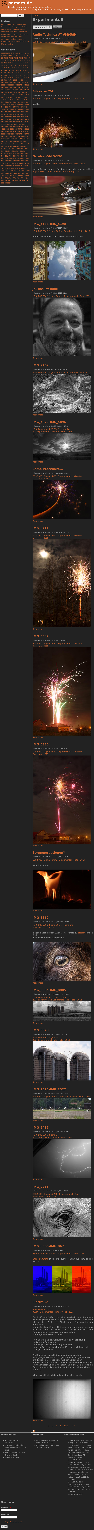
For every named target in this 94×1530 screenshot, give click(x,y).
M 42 (25, 68)
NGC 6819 (5, 156)
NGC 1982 (25, 90)
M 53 (9, 73)
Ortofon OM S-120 (47, 156)
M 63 (25, 73)
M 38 (13, 68)
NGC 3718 (9, 109)
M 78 (25, 75)
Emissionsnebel (20, 24)
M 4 (21, 68)
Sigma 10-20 (50, 99)
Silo (67, 1000)
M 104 (26, 58)
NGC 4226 (13, 112)
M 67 (9, 75)
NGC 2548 (21, 102)
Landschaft (58, 1000)
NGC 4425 (13, 117)
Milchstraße (14, 32)
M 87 (13, 78)
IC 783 (21, 55)
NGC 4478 (13, 122)
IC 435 (3, 55)
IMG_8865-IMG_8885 (49, 990)
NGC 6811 (25, 153)
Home (35, 15)
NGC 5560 (21, 136)
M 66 (5, 75)
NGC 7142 (21, 166)
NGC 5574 (17, 139)
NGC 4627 (24, 124)
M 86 (9, 78)
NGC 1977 (17, 90)
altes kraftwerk (40, 1259)
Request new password (13, 1522)
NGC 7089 (25, 163)
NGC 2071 (17, 95)
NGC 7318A (17, 168)
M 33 (21, 65)
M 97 (9, 80)
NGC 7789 (13, 178)
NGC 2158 (25, 95)
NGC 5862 (9, 144)
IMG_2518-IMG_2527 (49, 1089)
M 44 (5, 70)
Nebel (25, 32)
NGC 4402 (5, 117)
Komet (9, 29)
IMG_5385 (41, 744)
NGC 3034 (9, 104)
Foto (77, 42)
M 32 (16, 65)
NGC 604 (19, 146)
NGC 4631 (5, 127)
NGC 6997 (13, 161)
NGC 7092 (5, 166)
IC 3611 (21, 53)
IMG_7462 (41, 365)
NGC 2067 (9, 95)
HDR (35, 231)
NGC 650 (24, 149)
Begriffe (81, 9)
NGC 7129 (13, 166)
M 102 (16, 58)
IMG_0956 (41, 1187)
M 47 (13, 70)
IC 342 (9, 53)
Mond (21, 32)
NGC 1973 (21, 87)
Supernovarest (16, 42)
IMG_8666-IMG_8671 (49, 1246)
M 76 (21, 75)
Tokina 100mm (51, 42)
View (58, 27)
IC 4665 (9, 55)
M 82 (5, 78)
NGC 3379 (17, 104)
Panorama (43, 429)
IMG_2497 (41, 1127)
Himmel (55, 432)
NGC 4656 (13, 127)
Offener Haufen (6, 34)
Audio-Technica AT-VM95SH (55, 34)
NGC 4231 (21, 112)
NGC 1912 (25, 85)
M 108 (12, 60)
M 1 (25, 55)
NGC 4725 (9, 129)
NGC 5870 (5, 146)
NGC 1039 (23, 80)
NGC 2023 (5, 92)
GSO (35, 1309)
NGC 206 (20, 92)
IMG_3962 (41, 917)
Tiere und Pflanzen (68, 1097)
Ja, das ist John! (46, 289)
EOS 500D (37, 99)
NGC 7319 (10, 171)
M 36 (5, 68)
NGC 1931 (5, 87)
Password (5, 1515)
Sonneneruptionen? (49, 852)
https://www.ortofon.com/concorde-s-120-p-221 (56, 171)
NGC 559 (12, 141)
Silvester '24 (43, 91)
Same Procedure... (48, 469)
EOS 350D (54, 997)
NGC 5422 (9, 134)
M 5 (21, 70)
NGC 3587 (21, 107)
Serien (13, 39)
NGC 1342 (5, 82)
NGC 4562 (21, 122)
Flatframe (41, 1302)
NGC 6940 (25, 158)
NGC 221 (20, 97)
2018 (82, 164)
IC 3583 (15, 53)
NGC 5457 (17, 134)
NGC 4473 (25, 119)
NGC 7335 (5, 173)
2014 (82, 860)
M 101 (11, 58)
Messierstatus (69, 9)
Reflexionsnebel (16, 37)
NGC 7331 (26, 171)
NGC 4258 (17, 114)
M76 (17, 80)
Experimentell (66, 42)
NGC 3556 (13, 107)
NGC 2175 (13, 97)
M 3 (9, 65)
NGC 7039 (9, 163)
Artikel (64, 1312)
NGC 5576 (25, 139)
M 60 (21, 73)
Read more (38, 84)
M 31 (12, 65)
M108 (14, 80)
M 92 (21, 78)
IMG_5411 (41, 528)
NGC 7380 (9, 176)
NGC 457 (8, 124)
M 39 (17, 68)
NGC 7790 (21, 178)
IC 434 (27, 53)
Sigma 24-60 (50, 476)
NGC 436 (24, 114)
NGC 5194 (13, 131)
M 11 (21, 60)
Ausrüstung (55, 9)
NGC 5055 (5, 131)
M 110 (26, 60)
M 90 (17, 78)
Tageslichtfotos (41, 9)
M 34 (25, 65)
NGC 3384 (25, 104)
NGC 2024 (13, 92)
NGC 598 (12, 146)
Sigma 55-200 (50, 1097)
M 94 (25, 78)
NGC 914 (8, 183)
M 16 (13, 63)
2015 (88, 296)
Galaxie (26, 27)
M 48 (17, 70)
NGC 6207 (9, 149)
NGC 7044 (17, 163)
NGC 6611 (12, 151)
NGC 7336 (13, 173)
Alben (89, 9)
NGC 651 (4, 151)
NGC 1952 (13, 87)
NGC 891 (15, 180)
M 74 (17, 75)
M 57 (13, 73)
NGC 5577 (5, 141)
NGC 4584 (16, 124)
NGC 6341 (17, 149)
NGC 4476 (5, 122)
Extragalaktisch (17, 27)
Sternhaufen (5, 42)
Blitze (12, 24)
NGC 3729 (17, 109)
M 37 (9, 68)
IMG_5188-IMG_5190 (49, 224)
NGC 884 (8, 180)
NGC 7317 (9, 168)
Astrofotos (28, 9)
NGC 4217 (5, 112)
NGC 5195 (21, 131)
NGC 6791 (17, 153)
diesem (81, 933)
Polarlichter (5, 37)
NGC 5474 (5, 136)
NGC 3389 (5, 107)
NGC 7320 (18, 171)
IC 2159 (4, 53)
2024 (81, 99)
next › (66, 1426)
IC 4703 (15, 55)
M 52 (5, 73)
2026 (83, 42)
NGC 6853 (21, 156)
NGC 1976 (9, 90)
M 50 (25, 70)
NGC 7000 (21, 161)
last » (74, 1426)
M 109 (17, 60)
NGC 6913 (9, 158)
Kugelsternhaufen (19, 29)
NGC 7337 (21, 173)
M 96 (5, 80)
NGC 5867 (25, 144)
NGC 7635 (17, 176)
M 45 (9, 70)
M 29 (5, 65)
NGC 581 (19, 141)
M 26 (21, 63)
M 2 (17, 63)
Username (6, 1508)
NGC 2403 (5, 102)
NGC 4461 (17, 119)
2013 (71, 1312)
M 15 (9, 63)
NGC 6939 (17, 158)
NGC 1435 (21, 82)
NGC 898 (21, 180)
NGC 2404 (13, 102)
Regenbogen (5, 39)
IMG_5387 (41, 636)
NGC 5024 (25, 129)
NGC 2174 (5, 97)
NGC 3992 (25, 109)
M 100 (6, 58)
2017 (87, 231)
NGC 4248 (9, 114)
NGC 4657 (21, 127)
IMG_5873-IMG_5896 (49, 422)
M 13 (5, 63)
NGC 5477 (13, 136)
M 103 (21, 58)
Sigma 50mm (50, 164)
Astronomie (5, 24)
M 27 (25, 63)
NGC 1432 (13, 82)
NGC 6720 (9, 153)
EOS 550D (37, 42)
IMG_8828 (41, 1030)
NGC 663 (19, 151)
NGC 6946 (5, 161)
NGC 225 (8, 100)
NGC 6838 (13, 156)
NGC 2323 (23, 100)
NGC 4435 (21, 117)
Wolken (10, 44)
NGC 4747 (17, 129)
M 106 (7, 60)
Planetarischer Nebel (20, 34)
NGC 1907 (17, 85)
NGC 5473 (25, 134)
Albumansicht (42, 27)
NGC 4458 (9, 119)
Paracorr (42, 1309)
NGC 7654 (25, 176)
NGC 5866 (17, 144)
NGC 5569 (9, 139)
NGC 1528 (9, 85)
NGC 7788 (5, 178)
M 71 (13, 75)
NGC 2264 (15, 100)
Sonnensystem (21, 39)
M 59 (17, 73)
